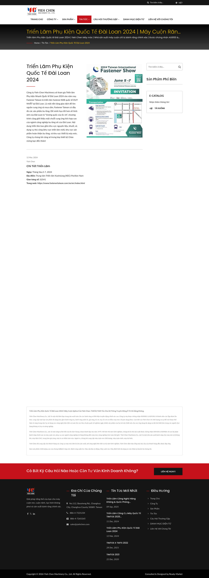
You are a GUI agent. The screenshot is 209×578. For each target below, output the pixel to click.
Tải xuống (157, 108)
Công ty (52, 19)
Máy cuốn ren (105, 449)
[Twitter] (31, 513)
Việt (180, 3)
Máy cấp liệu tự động (92, 449)
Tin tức (84, 19)
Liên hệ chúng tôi (145, 449)
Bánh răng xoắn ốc (77, 449)
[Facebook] (27, 513)
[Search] (162, 2)
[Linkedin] (34, 513)
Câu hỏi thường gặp (106, 19)
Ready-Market (175, 573)
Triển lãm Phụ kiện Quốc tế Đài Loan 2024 (71, 42)
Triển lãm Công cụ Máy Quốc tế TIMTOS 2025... (123, 514)
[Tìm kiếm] (148, 2)
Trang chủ (37, 19)
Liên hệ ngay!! (169, 471)
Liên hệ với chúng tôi (160, 19)
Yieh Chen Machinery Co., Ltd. (58, 573)
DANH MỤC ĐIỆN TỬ (133, 19)
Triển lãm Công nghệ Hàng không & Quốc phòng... (121, 500)
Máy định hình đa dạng (118, 449)
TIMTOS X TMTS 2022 (117, 542)
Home (37, 42)
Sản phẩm (68, 19)
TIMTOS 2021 (112, 554)
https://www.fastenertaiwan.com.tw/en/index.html (61, 183)
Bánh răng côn (65, 449)
